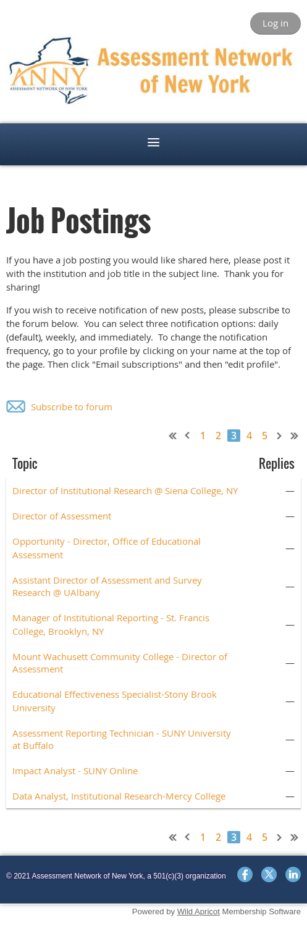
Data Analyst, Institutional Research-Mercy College (118, 796)
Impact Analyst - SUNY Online (75, 770)
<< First (173, 435)
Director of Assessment (61, 516)
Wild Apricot (198, 911)
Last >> (294, 435)
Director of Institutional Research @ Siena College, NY (125, 490)
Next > (280, 435)
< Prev (188, 435)
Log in (275, 23)
